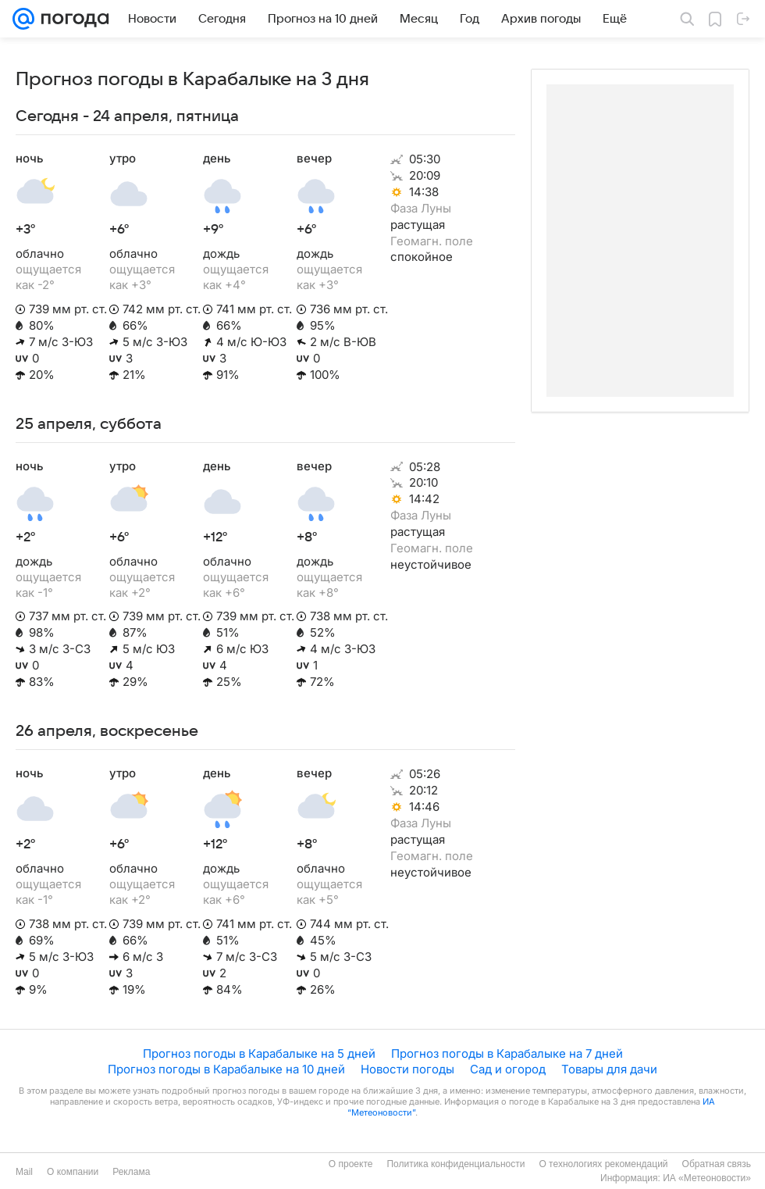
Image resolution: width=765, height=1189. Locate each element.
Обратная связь (716, 1164)
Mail (24, 1171)
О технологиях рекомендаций (603, 1164)
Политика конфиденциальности (455, 1164)
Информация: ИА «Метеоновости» (675, 1178)
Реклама (131, 1171)
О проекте (351, 1164)
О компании (72, 1171)
